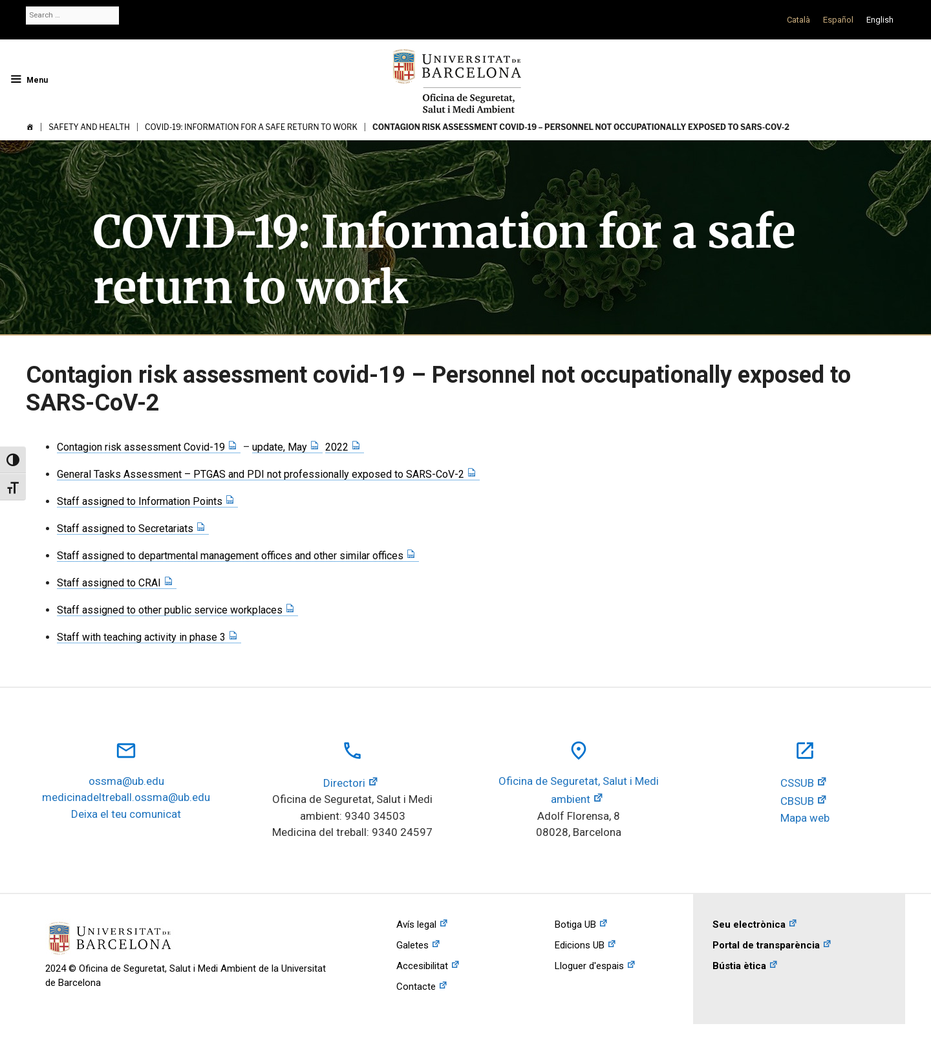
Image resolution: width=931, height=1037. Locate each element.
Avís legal (416, 924)
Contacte (416, 986)
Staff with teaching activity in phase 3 (141, 637)
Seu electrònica (749, 924)
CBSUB (797, 801)
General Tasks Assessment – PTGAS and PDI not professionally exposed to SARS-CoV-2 (260, 474)
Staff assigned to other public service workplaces (170, 610)
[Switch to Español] (838, 20)
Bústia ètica (739, 966)
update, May (279, 447)
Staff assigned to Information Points (139, 501)
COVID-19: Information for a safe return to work (251, 127)
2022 (336, 447)
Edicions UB (580, 945)
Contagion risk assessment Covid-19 (141, 447)
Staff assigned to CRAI (109, 583)
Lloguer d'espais (589, 966)
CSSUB (797, 782)
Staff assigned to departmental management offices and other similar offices (230, 556)
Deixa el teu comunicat (126, 813)
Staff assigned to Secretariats (125, 528)
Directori (344, 782)
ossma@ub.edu (126, 781)
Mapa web (804, 817)
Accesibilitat (422, 966)
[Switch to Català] (798, 20)
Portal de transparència (766, 945)
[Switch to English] (880, 20)
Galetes (412, 945)
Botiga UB (575, 924)
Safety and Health (89, 127)
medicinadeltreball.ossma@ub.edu (126, 797)
